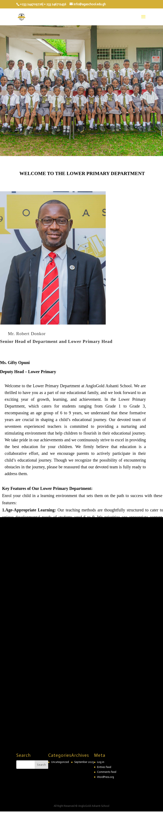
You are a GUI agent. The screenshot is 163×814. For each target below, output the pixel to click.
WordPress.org (105, 777)
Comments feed (106, 771)
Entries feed (104, 767)
